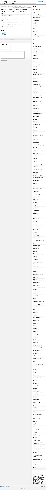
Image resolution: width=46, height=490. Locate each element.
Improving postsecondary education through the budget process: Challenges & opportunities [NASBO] (14, 11)
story (33, 386)
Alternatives (34, 28)
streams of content (35, 391)
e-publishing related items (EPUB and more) (38, 136)
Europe (34, 158)
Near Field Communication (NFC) (37, 301)
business (34, 63)
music (34, 298)
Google (34, 183)
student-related (35, 394)
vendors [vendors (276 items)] (42, 482)
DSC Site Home (14, 3)
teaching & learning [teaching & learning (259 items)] (35, 482)
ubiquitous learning (35, 424)
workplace (34, 462)
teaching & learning (35, 399)
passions (34, 325)
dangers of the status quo (36, 113)
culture (34, 110)
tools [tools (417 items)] (38, 482)
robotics (34, 367)
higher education (35, 191)
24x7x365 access (35, 9)
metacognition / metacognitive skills (38, 274)
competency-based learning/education (38, 86)
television (34, 412)
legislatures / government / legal (4, 15)
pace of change (35, 320)
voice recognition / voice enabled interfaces (37, 456)
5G (33, 12)
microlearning (35, 277)
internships (34, 221)
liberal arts (34, 256)
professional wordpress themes (23, 488)
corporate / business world (36, 97)
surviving (34, 396)
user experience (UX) (36, 434)
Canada (34, 66)
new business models (36, 304)
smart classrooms (35, 375)
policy (33, 339)
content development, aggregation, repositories (38, 92)
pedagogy (34, 328)
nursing (34, 307)
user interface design (36, 435)
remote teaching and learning (37, 364)
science (34, 369)
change (34, 69)
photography (34, 331)
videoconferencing (35, 440)
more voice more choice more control (38, 291)
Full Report (3, 33)
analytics (34, 31)
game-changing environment (25, 14)
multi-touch (34, 295)
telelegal (34, 407)
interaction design (35, 215)
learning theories (35, 248)
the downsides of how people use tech (38, 414)
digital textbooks (35, 127)
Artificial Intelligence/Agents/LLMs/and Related (38, 41)
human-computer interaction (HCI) (37, 196)
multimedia (34, 296)
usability (34, 432)
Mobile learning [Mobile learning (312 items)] (39, 479)
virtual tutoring (35, 449)
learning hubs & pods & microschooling (38, 242)
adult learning (35, 25)
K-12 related (34, 226)
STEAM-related (35, 385)
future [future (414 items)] (41, 475)
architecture (34, 37)
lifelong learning (35, 259)
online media (34, 312)
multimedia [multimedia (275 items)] (37, 480)
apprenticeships (35, 36)
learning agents (35, 235)
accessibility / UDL (35, 17)
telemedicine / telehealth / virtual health (38, 408)
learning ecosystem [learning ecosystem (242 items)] (35, 479)
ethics (34, 156)
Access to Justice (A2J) (36, 15)
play (33, 336)
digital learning (35, 122)
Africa (33, 26)
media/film (34, 271)
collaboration (34, 78)
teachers (34, 397)
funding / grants (35, 172)
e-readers (34, 137)
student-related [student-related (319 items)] (41, 481)
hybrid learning (35, 197)
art (33, 39)
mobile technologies (35, 285)
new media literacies (36, 306)
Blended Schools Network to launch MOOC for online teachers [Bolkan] (21, 7)
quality (34, 355)
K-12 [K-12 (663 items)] (43, 478)
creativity (34, 105)
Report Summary (4, 32)
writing (34, 464)
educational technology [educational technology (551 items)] (38, 474)
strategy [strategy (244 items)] (37, 481)
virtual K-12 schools (35, 445)
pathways (34, 326)
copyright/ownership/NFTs (36, 95)
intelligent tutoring (35, 213)
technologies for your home (36, 402)
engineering (34, 153)
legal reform (34, 251)
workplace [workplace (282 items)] (41, 483)
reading (34, 356)
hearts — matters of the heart (37, 188)
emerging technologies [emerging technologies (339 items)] (36, 475)
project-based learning (36, 350)
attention (34, 48)
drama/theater (35, 133)
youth (33, 467)
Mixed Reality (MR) (35, 282)
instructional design (35, 210)
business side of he (7, 14)
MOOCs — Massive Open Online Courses (39, 287)
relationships (34, 361)
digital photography (35, 124)
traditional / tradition (35, 418)
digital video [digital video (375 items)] (38, 473)
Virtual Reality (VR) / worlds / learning (38, 446)
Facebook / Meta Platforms (36, 164)
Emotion (34, 150)
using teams (34, 437)
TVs (33, 423)
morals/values (35, 289)
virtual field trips (35, 443)
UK (33, 426)
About (5, 3)
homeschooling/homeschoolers (37, 194)
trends (34, 421)
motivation (34, 293)
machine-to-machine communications (38, 262)
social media (34, 378)
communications (35, 81)
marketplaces (35, 266)
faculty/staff (34, 166)
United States (35, 429)
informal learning (35, 207)
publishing (34, 353)
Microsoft (34, 279)
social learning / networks (36, 377)
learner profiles (35, 232)
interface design (35, 218)
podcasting (34, 337)
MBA (33, 269)
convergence (34, 94)
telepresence (34, 411)
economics (34, 139)
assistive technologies (36, 46)
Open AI (34, 315)
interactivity (34, 216)
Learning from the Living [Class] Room (38, 240)
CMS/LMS (34, 76)
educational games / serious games (38, 145)
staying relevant (35, 383)
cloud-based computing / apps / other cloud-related (38, 75)
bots (33, 61)
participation (34, 323)
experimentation (35, 161)
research (34, 366)
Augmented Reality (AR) (36, 49)
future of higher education (19, 14)
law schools (34, 229)
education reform (35, 142)
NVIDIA (34, 309)
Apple (33, 34)
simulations (34, 372)
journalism (34, 224)
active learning (35, 20)
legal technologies (35, 253)
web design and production (36, 459)
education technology (36, 144)
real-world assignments (36, 358)
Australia (34, 51)
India (33, 205)
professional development (36, 347)
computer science (35, 88)
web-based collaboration (36, 461)
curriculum (34, 111)
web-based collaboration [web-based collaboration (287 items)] (36, 483)
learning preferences (36, 245)
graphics (34, 185)
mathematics (34, 268)
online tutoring (35, 314)
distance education (35, 132)
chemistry (34, 72)
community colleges (35, 84)
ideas (33, 202)
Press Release (4, 34)
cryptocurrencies (35, 108)
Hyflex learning (35, 199)
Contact (9, 3)
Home (1, 486)
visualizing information (36, 452)
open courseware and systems (37, 317)
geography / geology (36, 180)
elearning (34, 147)
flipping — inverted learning (36, 169)
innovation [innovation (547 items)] (39, 478)
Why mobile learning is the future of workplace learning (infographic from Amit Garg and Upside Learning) (13, 6)
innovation (34, 208)
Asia (33, 43)
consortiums (34, 90)
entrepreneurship (35, 155)
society (34, 380)
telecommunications (35, 405)
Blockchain (34, 58)
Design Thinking (35, 119)
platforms (34, 334)
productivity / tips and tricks (36, 345)
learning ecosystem (35, 237)
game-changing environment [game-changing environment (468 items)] (37, 477)
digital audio (34, 121)
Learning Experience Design (37, 238)
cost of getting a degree (13, 14)
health (34, 186)
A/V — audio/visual (35, 14)
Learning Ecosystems (9, 2)
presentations (35, 342)
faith (33, 167)
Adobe (34, 23)
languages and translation (36, 227)
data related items (35, 116)
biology (34, 55)
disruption (34, 130)
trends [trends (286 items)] (40, 482)
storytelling (34, 388)
